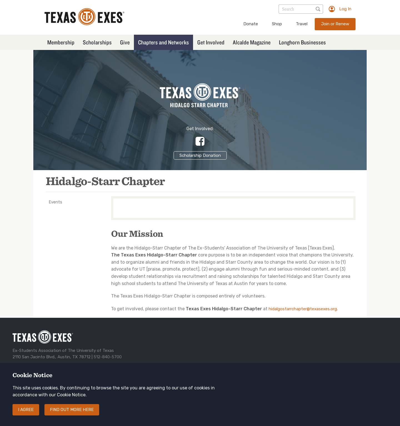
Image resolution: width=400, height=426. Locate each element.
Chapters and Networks (163, 42)
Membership (60, 42)
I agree (26, 415)
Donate (250, 23)
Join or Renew (335, 23)
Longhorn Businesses (302, 42)
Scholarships (97, 42)
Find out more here (72, 415)
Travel (302, 23)
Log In (345, 8)
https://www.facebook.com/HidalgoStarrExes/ (200, 141)
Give (125, 42)
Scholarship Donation (200, 155)
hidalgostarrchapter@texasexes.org (303, 308)
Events (55, 202)
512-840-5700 (108, 356)
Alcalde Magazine (252, 42)
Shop (277, 23)
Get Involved (210, 42)
